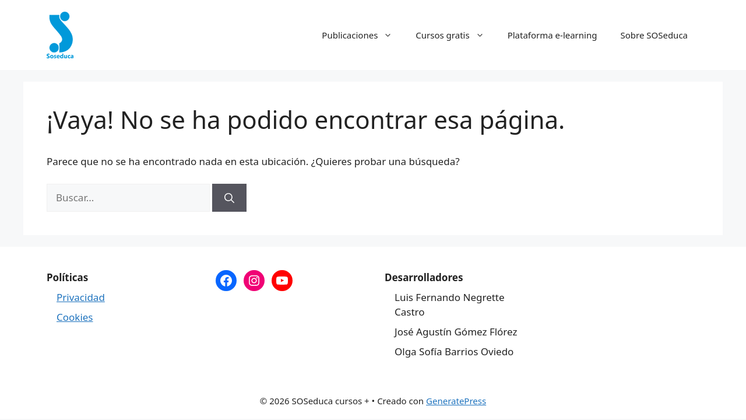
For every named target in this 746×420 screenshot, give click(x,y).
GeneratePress (456, 401)
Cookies (75, 317)
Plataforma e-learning (552, 35)
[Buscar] (229, 198)
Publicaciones (363, 35)
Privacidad (81, 297)
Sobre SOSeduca (654, 35)
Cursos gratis (455, 35)
